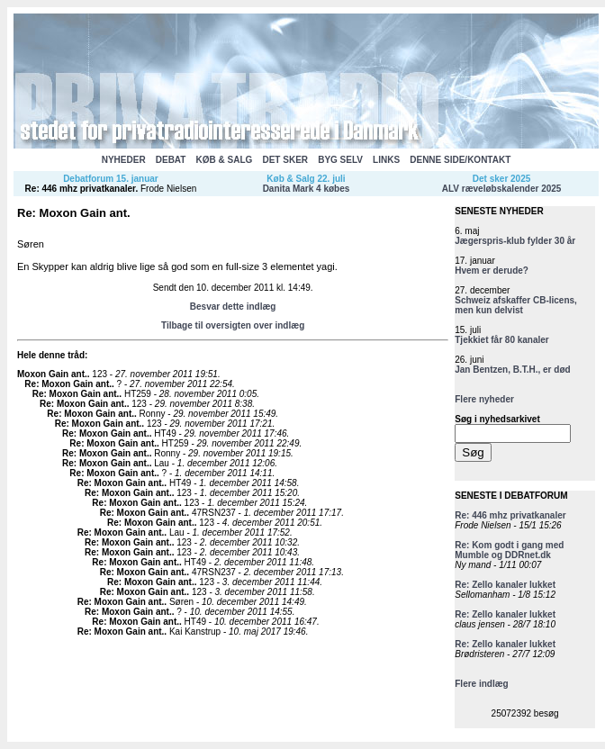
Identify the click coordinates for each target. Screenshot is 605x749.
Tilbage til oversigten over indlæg (232, 325)
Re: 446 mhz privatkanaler (80, 189)
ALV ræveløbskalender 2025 (502, 189)
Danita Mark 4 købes (306, 189)
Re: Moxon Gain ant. (68, 384)
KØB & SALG (224, 160)
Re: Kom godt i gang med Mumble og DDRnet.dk (509, 550)
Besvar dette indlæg (233, 306)
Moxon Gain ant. (52, 374)
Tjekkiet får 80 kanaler (502, 340)
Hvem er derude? (491, 270)
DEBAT (171, 160)
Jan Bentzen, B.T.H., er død (512, 369)
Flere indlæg (481, 684)
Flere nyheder (484, 399)
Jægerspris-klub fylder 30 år (515, 241)
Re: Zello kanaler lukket (505, 585)
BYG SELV (340, 160)
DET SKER (285, 160)
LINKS (386, 160)
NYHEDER (124, 160)
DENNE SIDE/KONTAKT (460, 160)
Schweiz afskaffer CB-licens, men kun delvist (516, 305)
